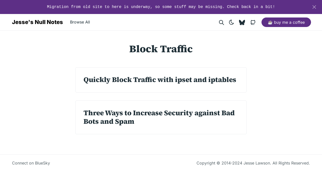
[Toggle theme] (231, 22)
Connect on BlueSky (31, 163)
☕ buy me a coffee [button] (286, 22)
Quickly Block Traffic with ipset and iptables (160, 79)
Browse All (80, 22)
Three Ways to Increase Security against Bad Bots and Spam (159, 117)
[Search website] (221, 22)
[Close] (314, 7)
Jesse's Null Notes (37, 22)
